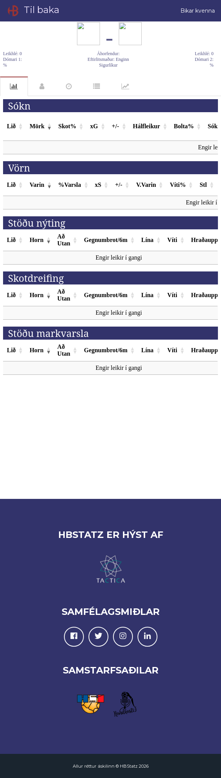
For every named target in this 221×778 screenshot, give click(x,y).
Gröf (125, 86)
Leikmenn (41, 86)
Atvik (69, 86)
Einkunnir (96, 86)
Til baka (32, 11)
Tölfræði (14, 86)
